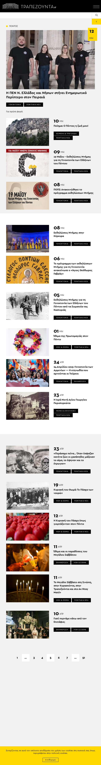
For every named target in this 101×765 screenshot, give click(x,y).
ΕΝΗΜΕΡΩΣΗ (80, 381)
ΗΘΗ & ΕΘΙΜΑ (62, 347)
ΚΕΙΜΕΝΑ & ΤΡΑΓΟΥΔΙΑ (66, 133)
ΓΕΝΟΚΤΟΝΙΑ (15, 104)
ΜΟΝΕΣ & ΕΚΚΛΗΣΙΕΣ (66, 411)
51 (83, 657)
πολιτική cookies (59, 753)
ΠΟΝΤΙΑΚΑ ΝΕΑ (33, 104)
